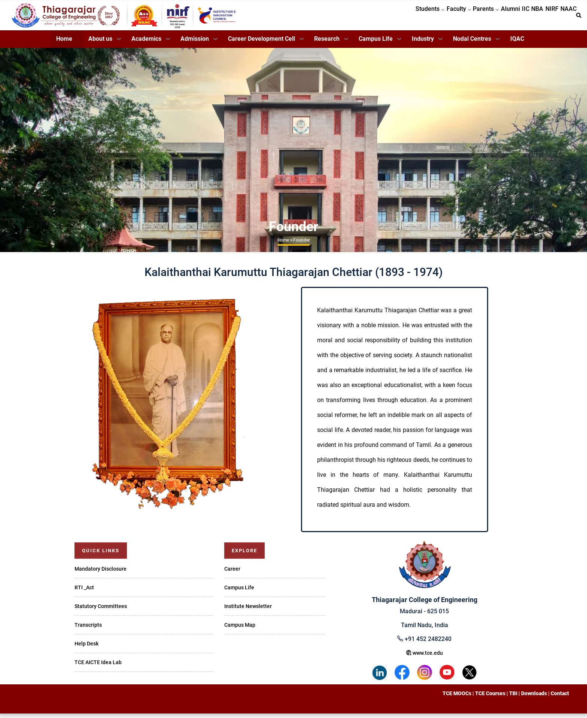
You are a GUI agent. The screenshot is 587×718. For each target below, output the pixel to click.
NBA (524, 17)
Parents (456, 17)
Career (232, 573)
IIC (506, 17)
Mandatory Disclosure (100, 573)
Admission (194, 43)
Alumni (485, 17)
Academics (146, 43)
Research (327, 43)
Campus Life (376, 43)
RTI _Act (84, 592)
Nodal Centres (472, 43)
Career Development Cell (261, 43)
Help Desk (86, 648)
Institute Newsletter (248, 611)
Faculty (423, 17)
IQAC (517, 43)
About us (100, 43)
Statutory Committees (100, 611)
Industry (423, 43)
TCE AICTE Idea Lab (98, 667)
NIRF (543, 17)
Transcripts (88, 629)
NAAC (566, 17)
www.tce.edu (424, 657)
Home (64, 43)
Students (389, 17)
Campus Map (239, 629)
